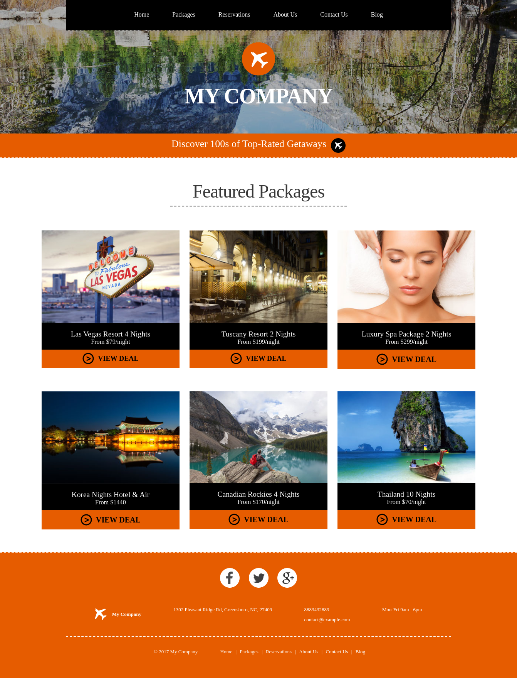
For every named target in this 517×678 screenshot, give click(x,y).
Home (141, 14)
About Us (285, 14)
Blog (377, 14)
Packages (183, 14)
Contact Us (334, 14)
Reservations (234, 14)
